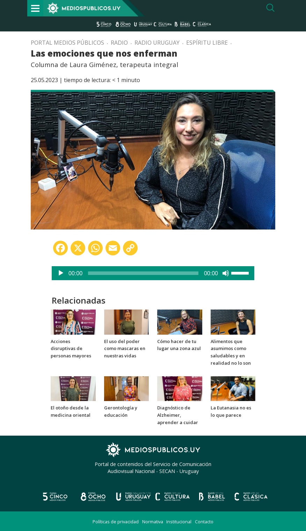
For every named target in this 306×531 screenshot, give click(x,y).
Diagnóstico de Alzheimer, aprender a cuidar (177, 415)
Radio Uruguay (157, 42)
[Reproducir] (60, 273)
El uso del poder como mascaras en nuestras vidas (124, 348)
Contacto (204, 521)
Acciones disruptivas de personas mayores (71, 348)
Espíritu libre (207, 42)
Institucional (178, 521)
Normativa (152, 521)
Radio (119, 42)
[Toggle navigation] (35, 8)
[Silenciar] (225, 273)
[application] (153, 273)
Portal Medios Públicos (67, 42)
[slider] (143, 273)
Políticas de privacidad (116, 521)
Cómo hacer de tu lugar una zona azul (179, 345)
